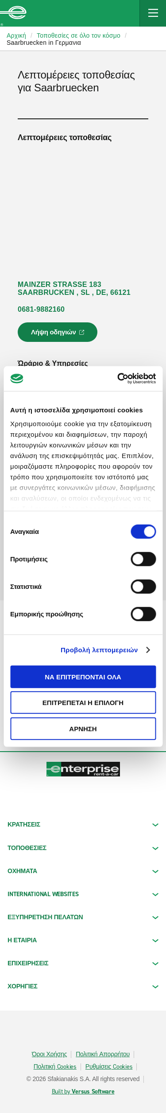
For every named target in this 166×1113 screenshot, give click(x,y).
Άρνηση (83, 728)
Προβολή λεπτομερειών (99, 650)
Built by (83, 1092)
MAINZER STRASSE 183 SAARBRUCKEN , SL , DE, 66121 (74, 288)
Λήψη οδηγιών (59, 335)
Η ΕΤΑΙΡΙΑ (83, 940)
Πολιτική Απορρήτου (103, 1054)
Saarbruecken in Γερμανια (44, 42)
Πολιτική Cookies (55, 1067)
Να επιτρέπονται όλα (83, 676)
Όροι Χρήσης (49, 1054)
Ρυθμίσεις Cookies (108, 1067)
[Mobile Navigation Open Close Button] (152, 13)
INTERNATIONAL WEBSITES (83, 894)
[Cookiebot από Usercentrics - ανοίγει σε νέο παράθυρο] (118, 378)
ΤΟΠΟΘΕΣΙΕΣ (83, 848)
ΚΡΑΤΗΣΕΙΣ (83, 824)
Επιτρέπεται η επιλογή (83, 702)
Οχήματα (83, 871)
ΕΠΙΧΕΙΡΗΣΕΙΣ (83, 963)
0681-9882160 (41, 309)
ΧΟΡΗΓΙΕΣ (83, 986)
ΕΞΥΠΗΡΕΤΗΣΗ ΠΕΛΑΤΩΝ (83, 917)
